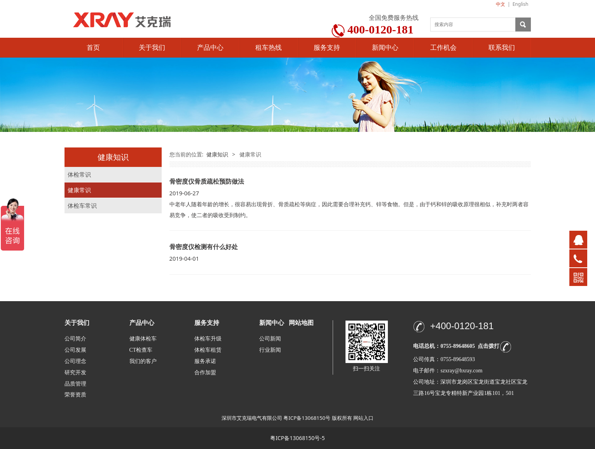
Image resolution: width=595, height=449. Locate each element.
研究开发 (75, 372)
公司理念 (75, 361)
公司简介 (75, 339)
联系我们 (502, 47)
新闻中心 (385, 47)
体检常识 (79, 174)
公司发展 (75, 350)
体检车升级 (208, 339)
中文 (500, 4)
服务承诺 (205, 361)
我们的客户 (143, 361)
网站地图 (301, 322)
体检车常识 (82, 206)
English (521, 4)
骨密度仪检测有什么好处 (203, 246)
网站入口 (363, 417)
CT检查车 (141, 350)
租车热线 (268, 47)
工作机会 (443, 47)
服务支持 (327, 47)
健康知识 (217, 154)
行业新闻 (270, 350)
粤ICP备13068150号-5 (297, 438)
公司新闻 (270, 339)
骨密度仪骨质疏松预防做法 (206, 181)
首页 (93, 47)
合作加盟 (205, 372)
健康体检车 (143, 339)
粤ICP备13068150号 (306, 417)
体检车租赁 (208, 350)
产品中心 (210, 47)
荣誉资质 (75, 394)
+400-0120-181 (462, 326)
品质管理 (75, 383)
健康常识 (79, 190)
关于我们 (152, 47)
